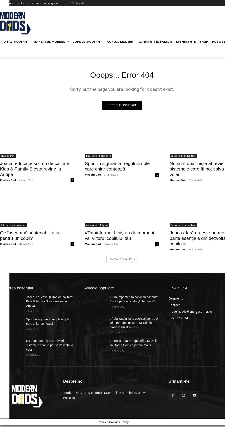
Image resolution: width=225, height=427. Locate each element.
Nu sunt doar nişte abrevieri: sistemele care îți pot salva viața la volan (49, 347)
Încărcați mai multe (122, 260)
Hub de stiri (8, 157)
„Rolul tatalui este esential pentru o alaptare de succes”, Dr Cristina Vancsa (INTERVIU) (134, 324)
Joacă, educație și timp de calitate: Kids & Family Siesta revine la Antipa (35, 170)
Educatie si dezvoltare (98, 157)
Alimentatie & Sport (97, 226)
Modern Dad (8, 181)
